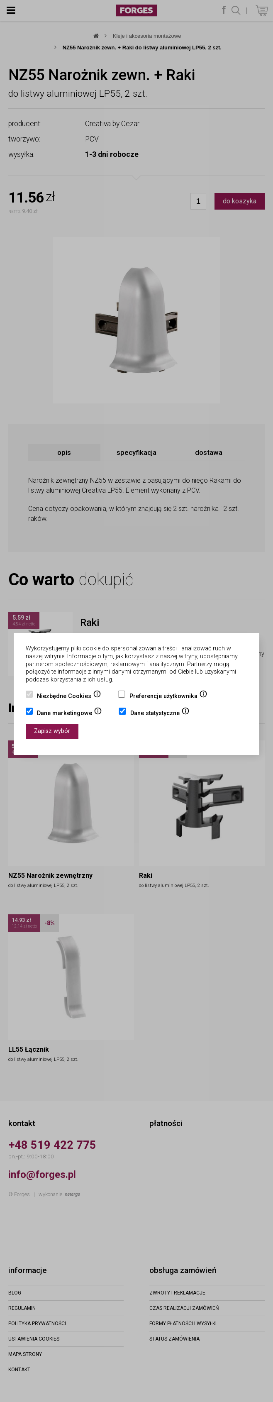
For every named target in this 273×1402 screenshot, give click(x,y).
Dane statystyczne (160, 714)
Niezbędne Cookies (69, 697)
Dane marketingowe (69, 714)
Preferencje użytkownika (168, 697)
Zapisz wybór (52, 731)
